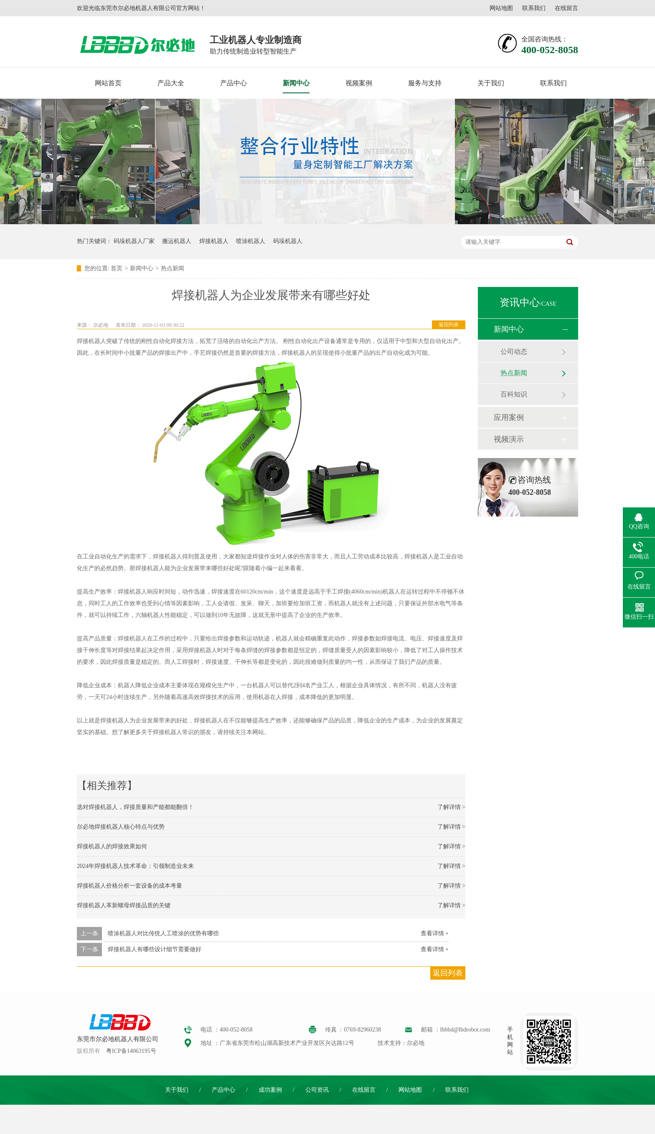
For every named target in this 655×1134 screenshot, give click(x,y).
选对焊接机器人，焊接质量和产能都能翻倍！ (135, 807)
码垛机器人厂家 (134, 241)
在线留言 (566, 8)
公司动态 (513, 351)
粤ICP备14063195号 (131, 1051)
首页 (116, 268)
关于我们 (490, 83)
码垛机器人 (287, 241)
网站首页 (108, 83)
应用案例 (509, 417)
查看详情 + (435, 933)
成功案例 (270, 1090)
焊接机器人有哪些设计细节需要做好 (154, 949)
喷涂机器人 (250, 241)
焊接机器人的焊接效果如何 (112, 846)
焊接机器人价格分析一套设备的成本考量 (129, 886)
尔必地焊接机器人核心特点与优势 (121, 827)
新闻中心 (296, 83)
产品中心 (233, 83)
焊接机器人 (213, 241)
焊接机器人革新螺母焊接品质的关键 (123, 905)
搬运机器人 (176, 241)
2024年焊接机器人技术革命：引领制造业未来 (135, 866)
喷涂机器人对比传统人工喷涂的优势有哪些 (163, 933)
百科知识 (513, 394)
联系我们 (534, 8)
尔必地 (100, 325)
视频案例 (358, 83)
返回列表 (449, 325)
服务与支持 (425, 83)
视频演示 (509, 439)
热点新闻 (172, 268)
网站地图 (501, 8)
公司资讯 (317, 1090)
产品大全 (170, 83)
